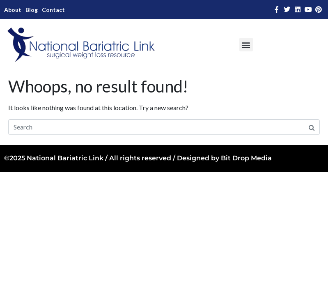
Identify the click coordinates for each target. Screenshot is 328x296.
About (12, 9)
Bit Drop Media (246, 158)
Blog (31, 9)
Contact (53, 9)
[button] (246, 44)
